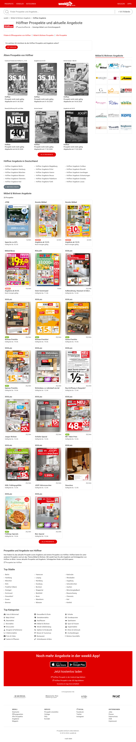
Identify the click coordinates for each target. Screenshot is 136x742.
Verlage (47, 714)
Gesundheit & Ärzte (42, 614)
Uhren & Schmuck (72, 630)
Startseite (15, 712)
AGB (110, 719)
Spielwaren (70, 621)
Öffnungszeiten (17, 714)
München (8, 581)
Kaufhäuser (39, 621)
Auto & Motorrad (11, 614)
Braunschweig (71, 593)
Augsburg (69, 581)
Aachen (68, 587)
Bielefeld (38, 593)
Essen (7, 599)
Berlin (73, 5)
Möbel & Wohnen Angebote (21, 18)
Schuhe (69, 614)
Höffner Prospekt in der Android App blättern (68, 677)
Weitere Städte (12, 187)
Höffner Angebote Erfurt (43, 169)
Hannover (38, 575)
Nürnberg (38, 581)
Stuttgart (8, 590)
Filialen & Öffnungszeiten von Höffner (17, 35)
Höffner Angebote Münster (14, 175)
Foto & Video (10, 636)
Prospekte (9, 4)
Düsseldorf (8, 596)
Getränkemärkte (41, 618)
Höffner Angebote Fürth (43, 182)
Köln (6, 584)
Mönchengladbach (72, 590)
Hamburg (8, 578)
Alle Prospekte (61, 35)
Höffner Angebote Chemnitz (15, 179)
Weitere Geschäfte (72, 636)
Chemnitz (69, 596)
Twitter (79, 714)
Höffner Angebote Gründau (75, 179)
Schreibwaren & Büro (43, 639)
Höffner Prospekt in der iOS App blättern (68, 681)
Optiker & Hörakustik (43, 630)
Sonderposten (71, 618)
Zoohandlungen (72, 633)
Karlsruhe (69, 575)
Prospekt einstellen (51, 712)
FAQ (45, 717)
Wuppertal (38, 590)
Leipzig (37, 578)
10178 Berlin (124, 12)
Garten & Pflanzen (11, 639)
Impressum (113, 721)
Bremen (7, 603)
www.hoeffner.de (23, 27)
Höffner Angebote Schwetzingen (77, 175)
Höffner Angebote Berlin (13, 166)
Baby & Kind (9, 618)
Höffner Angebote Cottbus (75, 166)
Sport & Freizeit (72, 624)
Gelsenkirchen (71, 584)
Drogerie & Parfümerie (13, 630)
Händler (20, 4)
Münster (38, 603)
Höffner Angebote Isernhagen (76, 172)
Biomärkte (9, 624)
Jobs (110, 712)
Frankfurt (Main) (10, 587)
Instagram (80, 717)
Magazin (121, 4)
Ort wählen (11, 47)
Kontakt (47, 719)
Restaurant (39, 636)
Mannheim (39, 599)
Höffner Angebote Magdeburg (45, 166)
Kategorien (31, 4)
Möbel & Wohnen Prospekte (43, 35)
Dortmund (8, 593)
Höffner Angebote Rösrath (75, 169)
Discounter (9, 627)
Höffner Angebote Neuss (44, 175)
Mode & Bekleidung (42, 627)
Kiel (67, 599)
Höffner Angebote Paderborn (45, 179)
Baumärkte (9, 621)
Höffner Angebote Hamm (44, 172)
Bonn (37, 596)
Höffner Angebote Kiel (12, 182)
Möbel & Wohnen (42, 624)
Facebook (80, 712)
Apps (129, 4)
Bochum (38, 587)
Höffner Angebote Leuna (74, 182)
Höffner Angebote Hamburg (14, 169)
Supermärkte (71, 627)
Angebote (15, 719)
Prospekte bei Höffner (13, 562)
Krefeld (68, 603)
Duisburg (38, 584)
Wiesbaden (70, 578)
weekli (6, 18)
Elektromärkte (10, 633)
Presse (111, 714)
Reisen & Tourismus (42, 633)
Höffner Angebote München (14, 172)
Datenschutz (113, 717)
